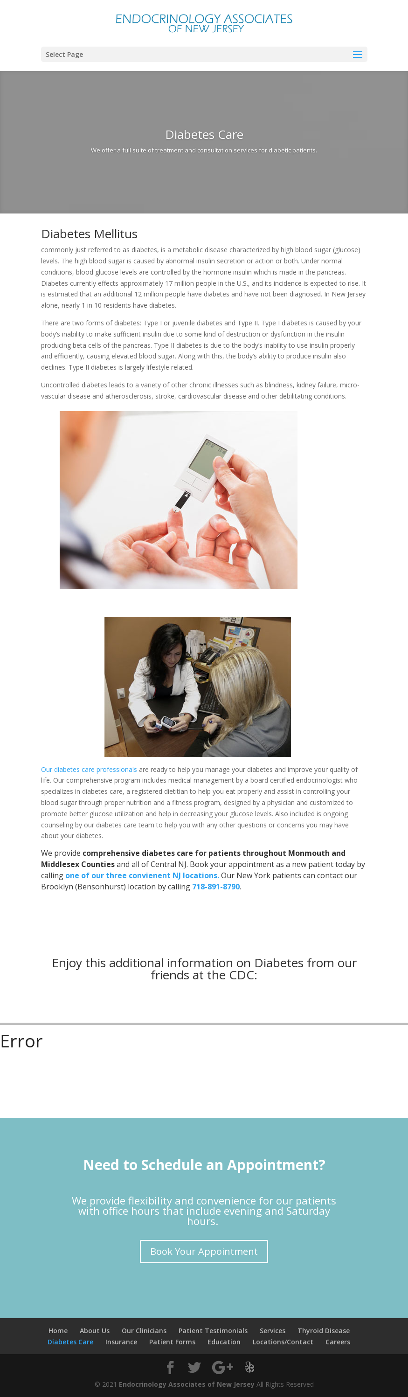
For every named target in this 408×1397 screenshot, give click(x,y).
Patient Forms (172, 1341)
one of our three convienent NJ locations (141, 875)
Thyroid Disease (323, 1330)
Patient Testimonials (213, 1330)
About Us (95, 1330)
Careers (337, 1341)
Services (272, 1330)
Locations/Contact (283, 1341)
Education (224, 1341)
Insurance (121, 1341)
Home (58, 1330)
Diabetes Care (70, 1341)
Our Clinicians (144, 1330)
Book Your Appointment (204, 1251)
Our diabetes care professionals (89, 769)
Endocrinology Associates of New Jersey (187, 1384)
